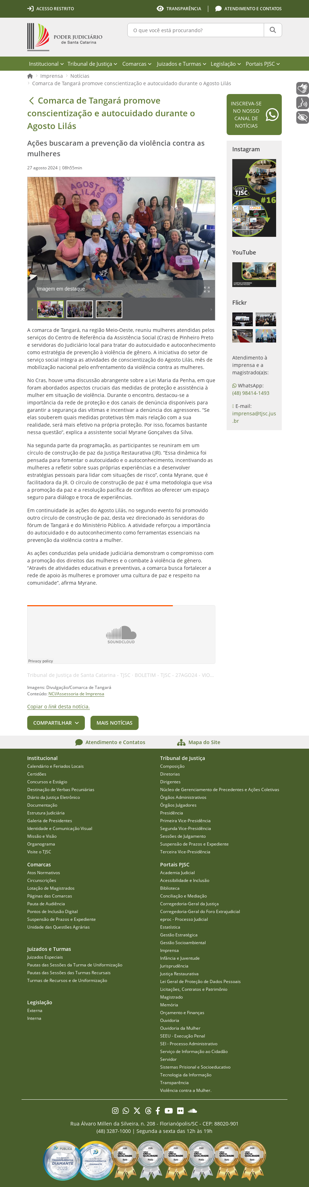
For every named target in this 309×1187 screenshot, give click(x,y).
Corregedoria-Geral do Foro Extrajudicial (200, 911)
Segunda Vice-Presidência (185, 828)
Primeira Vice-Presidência (185, 821)
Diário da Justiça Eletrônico (53, 797)
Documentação (42, 805)
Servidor (168, 1059)
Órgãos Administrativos (183, 797)
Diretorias (170, 774)
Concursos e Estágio (47, 782)
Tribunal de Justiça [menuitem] (92, 63)
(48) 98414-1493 (250, 393)
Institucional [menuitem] (46, 63)
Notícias (79, 75)
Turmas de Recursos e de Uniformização (67, 980)
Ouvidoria (169, 1020)
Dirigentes (170, 782)
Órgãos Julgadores (178, 805)
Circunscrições (41, 880)
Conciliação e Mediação (183, 896)
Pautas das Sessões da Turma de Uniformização (74, 965)
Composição (172, 766)
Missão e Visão (42, 836)
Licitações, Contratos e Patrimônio (193, 989)
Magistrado (171, 997)
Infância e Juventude (180, 958)
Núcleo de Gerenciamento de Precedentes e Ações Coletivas (219, 790)
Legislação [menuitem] (226, 63)
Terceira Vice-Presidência (185, 852)
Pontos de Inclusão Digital (52, 911)
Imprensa (51, 75)
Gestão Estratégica (179, 935)
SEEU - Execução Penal (182, 1036)
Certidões (36, 774)
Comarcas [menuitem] (137, 63)
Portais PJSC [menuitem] (263, 63)
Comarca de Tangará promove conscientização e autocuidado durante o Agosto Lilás (131, 83)
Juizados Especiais (45, 957)
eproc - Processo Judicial (184, 919)
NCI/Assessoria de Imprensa (76, 694)
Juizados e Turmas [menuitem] (181, 63)
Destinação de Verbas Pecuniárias (60, 790)
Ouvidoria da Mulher (180, 1028)
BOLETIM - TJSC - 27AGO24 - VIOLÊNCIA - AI (185, 675)
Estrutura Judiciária (46, 813)
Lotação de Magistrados (51, 888)
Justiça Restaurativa (179, 974)
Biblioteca (170, 888)
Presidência (171, 813)
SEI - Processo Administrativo (188, 1044)
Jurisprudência (174, 966)
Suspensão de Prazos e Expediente (194, 844)
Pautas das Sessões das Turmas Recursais (69, 973)
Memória (169, 1005)
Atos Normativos (43, 873)
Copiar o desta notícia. (58, 706)
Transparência (174, 1083)
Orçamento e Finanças (182, 1013)
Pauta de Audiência (46, 904)
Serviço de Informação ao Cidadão (194, 1051)
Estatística (170, 927)
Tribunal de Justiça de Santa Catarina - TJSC (78, 675)
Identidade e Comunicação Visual (59, 828)
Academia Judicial (177, 873)
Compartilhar (52, 722)
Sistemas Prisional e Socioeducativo (195, 1067)
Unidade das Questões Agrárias (58, 927)
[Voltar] (31, 100)
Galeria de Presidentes (49, 821)
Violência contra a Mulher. (185, 1090)
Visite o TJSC (39, 852)
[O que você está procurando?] (195, 30)
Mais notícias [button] (115, 722)
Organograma (41, 844)
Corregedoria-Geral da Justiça (189, 904)
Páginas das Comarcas (49, 896)
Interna (34, 1018)
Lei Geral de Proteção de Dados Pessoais (200, 981)
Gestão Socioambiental (183, 943)
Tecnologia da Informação (185, 1075)
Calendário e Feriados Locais (55, 766)
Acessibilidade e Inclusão (184, 880)
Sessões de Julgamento (183, 836)
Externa (34, 1010)
